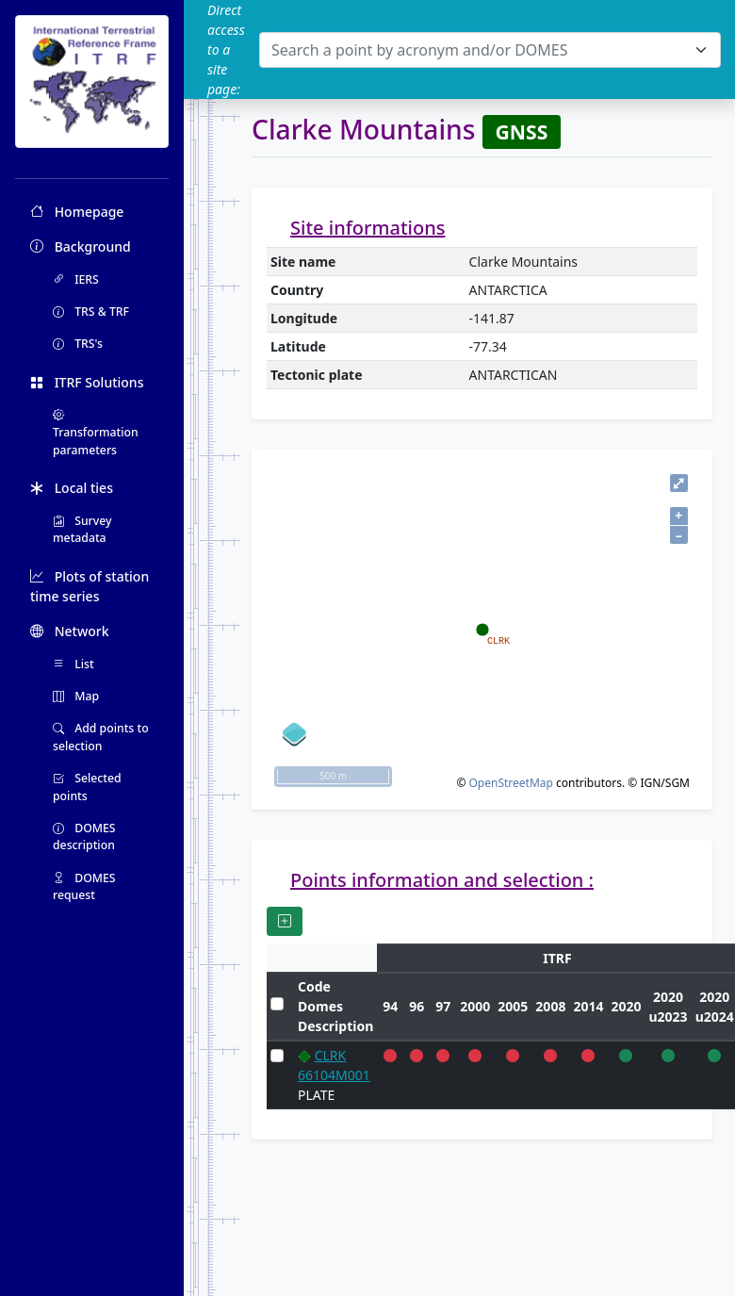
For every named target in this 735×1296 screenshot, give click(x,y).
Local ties (71, 488)
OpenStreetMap (510, 783)
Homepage (76, 212)
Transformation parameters (96, 432)
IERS (76, 279)
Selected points (87, 786)
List (73, 664)
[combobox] (490, 50)
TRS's (78, 344)
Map (76, 696)
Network (69, 631)
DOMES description (84, 836)
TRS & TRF (91, 311)
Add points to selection (101, 736)
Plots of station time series (89, 586)
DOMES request (84, 886)
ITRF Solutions (86, 382)
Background (80, 246)
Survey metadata (82, 529)
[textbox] (478, 50)
